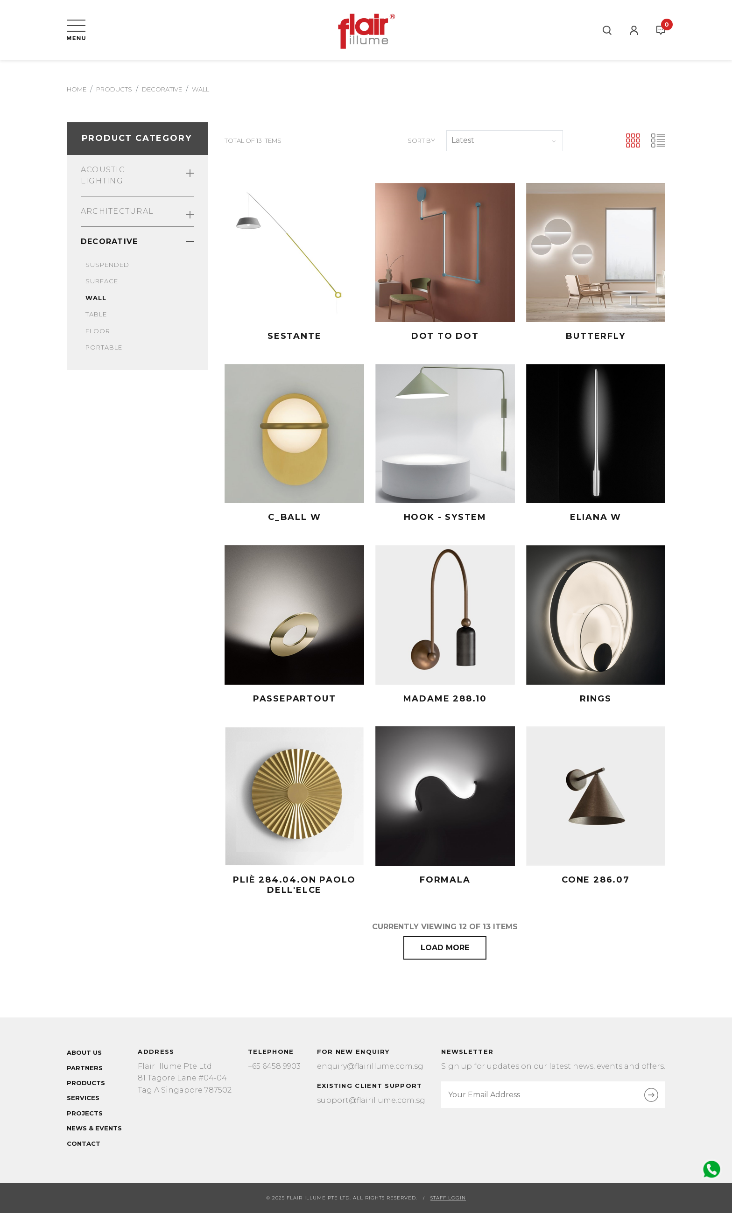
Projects (85, 1113)
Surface (101, 281)
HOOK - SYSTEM (445, 517)
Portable (103, 347)
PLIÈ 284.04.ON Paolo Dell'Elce (294, 885)
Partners (85, 1068)
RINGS (595, 699)
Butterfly (595, 336)
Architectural (137, 212)
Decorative (137, 241)
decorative (162, 89)
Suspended (107, 264)
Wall (95, 297)
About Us (84, 1052)
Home (76, 89)
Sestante (294, 336)
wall (200, 89)
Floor (97, 331)
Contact (83, 1143)
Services (83, 1097)
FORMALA (445, 880)
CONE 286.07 (596, 880)
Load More (445, 947)
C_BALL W (294, 517)
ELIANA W (595, 517)
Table (96, 314)
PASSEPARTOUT (294, 699)
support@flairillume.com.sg (371, 1100)
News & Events (94, 1128)
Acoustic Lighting (137, 175)
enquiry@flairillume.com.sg (370, 1066)
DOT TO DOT (445, 336)
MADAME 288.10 (445, 699)
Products (114, 89)
